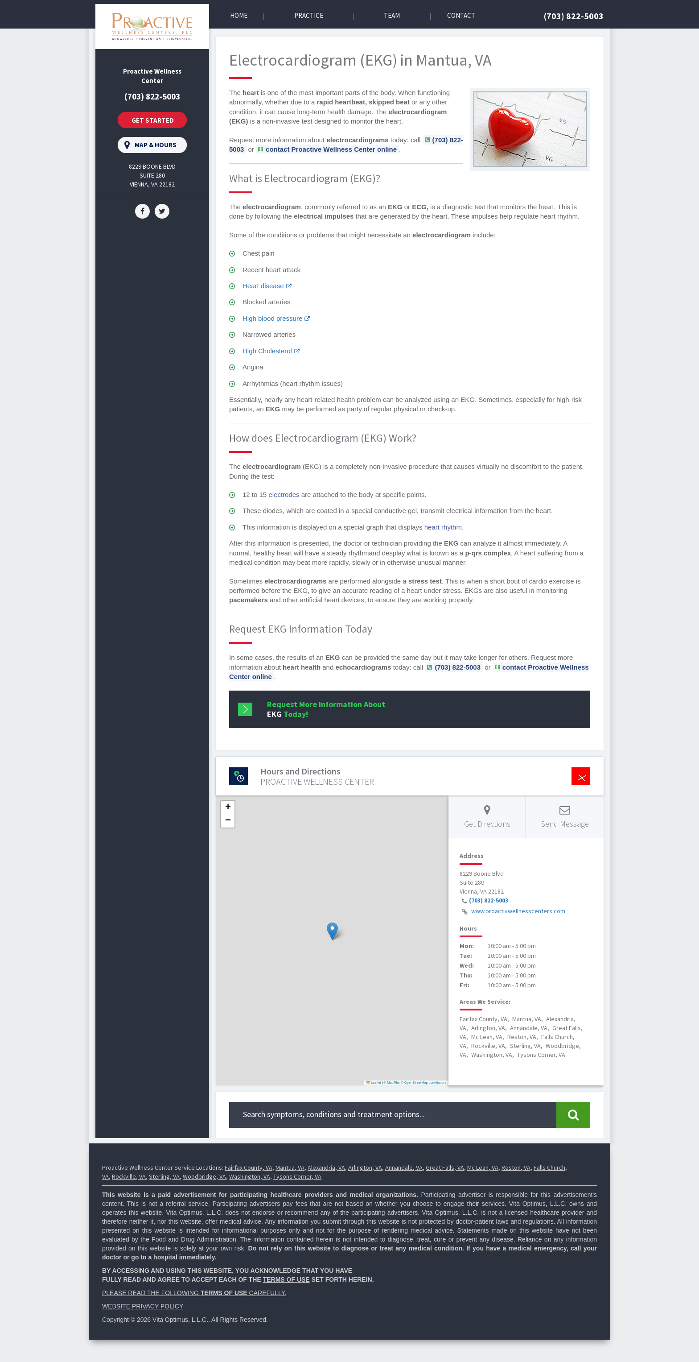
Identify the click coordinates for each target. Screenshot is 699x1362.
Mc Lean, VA (482, 1167)
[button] (332, 931)
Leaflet (373, 1082)
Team (392, 15)
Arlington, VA (365, 1167)
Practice (308, 15)
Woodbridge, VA (204, 1176)
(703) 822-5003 (574, 15)
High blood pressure (272, 318)
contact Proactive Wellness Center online (331, 149)
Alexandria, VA (326, 1167)
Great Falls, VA (445, 1167)
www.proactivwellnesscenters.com (518, 911)
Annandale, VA (404, 1167)
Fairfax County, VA (248, 1167)
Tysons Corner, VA (297, 1176)
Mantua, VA (289, 1167)
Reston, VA (516, 1167)
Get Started (153, 120)
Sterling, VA (164, 1176)
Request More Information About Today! (326, 709)
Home (238, 15)
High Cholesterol (267, 351)
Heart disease (263, 286)
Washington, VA (249, 1176)
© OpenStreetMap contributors (423, 1082)
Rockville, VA (129, 1176)
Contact (461, 15)
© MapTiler (392, 1082)
